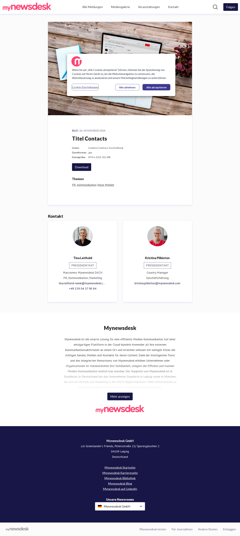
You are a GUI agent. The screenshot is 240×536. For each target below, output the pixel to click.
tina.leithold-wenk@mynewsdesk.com (83, 283)
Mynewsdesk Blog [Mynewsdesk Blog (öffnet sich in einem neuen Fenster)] (120, 483)
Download (81, 167)
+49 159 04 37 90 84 (82, 288)
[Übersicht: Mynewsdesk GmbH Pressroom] (27, 7)
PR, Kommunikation (84, 185)
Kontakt (173, 7)
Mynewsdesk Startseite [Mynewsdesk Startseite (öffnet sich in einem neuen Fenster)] (120, 467)
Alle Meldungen (92, 7)
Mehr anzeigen (120, 396)
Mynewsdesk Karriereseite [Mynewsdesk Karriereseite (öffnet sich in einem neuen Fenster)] (120, 473)
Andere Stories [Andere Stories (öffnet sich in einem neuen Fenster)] (208, 529)
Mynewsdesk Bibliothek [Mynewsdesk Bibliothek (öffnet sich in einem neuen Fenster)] (120, 478)
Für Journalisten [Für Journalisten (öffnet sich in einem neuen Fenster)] (182, 529)
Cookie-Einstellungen (85, 87)
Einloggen (229, 529)
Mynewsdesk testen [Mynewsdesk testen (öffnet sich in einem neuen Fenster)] (153, 529)
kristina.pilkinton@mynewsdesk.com (157, 283)
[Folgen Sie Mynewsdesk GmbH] (230, 7)
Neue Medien (105, 185)
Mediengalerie (120, 7)
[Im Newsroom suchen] (215, 7)
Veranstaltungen (149, 7)
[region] (121, 75)
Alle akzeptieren (156, 87)
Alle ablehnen (127, 87)
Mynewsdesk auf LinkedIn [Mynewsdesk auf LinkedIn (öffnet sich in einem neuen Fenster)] (120, 489)
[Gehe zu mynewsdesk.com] (17, 529)
